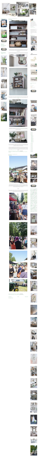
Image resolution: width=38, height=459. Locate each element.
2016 (31, 145)
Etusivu (18, 296)
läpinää (35, 196)
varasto (33, 210)
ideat (33, 192)
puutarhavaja (35, 201)
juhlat (35, 193)
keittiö (35, 194)
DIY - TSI (31, 190)
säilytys (31, 206)
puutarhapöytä (32, 201)
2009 (31, 151)
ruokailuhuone (35, 203)
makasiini (32, 197)
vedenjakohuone (35, 210)
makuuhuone (35, 197)
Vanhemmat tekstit (26, 296)
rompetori (17, 294)
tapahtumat (22, 294)
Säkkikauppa (35, 206)
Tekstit (31, 86)
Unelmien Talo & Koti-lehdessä (19, 97)
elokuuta (32, 137)
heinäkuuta (32, 138)
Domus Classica (2, 44)
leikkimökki (33, 196)
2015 (31, 146)
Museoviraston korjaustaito (3, 52)
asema (11, 294)
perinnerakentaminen (32, 200)
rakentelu (35, 202)
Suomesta (20, 294)
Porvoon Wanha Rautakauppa (3, 45)
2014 (31, 147)
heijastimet (31, 191)
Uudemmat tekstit (10, 296)
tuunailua (34, 207)
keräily (13, 294)
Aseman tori (31, 189)
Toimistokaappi (10, 19)
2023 (31, 132)
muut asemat (36, 198)
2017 (31, 144)
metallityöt (34, 198)
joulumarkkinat (32, 193)
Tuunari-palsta (31, 208)
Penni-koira (35, 199)
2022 (31, 133)
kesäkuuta (32, 139)
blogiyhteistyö (35, 189)
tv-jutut (35, 208)
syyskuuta (32, 136)
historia (33, 191)
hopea (35, 191)
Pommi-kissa (36, 200)
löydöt (15, 294)
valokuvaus (31, 210)
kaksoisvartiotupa (32, 194)
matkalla (31, 198)
